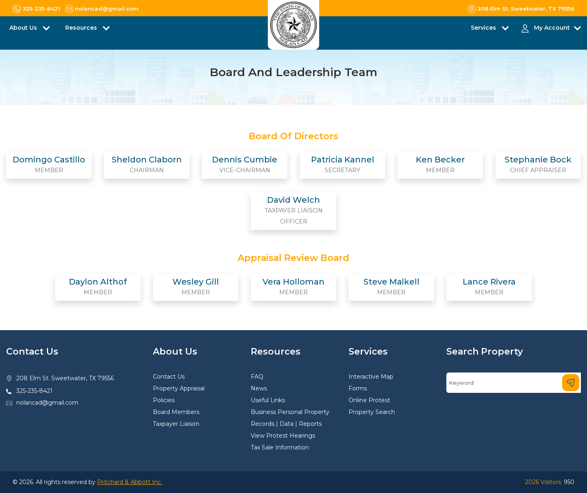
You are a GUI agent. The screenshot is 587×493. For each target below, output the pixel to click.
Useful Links (268, 400)
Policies (163, 400)
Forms (358, 388)
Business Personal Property (290, 412)
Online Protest (369, 400)
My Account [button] (552, 27)
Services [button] (484, 27)
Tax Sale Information (280, 447)
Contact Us (169, 376)
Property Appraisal (179, 388)
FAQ (257, 376)
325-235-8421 (34, 390)
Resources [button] (82, 27)
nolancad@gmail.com (47, 402)
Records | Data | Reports (286, 423)
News (259, 388)
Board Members (176, 412)
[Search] (513, 382)
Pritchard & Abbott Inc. (129, 482)
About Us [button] (24, 27)
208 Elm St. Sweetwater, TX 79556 (65, 378)
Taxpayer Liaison (176, 423)
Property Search (372, 412)
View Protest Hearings (283, 435)
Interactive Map (371, 376)
